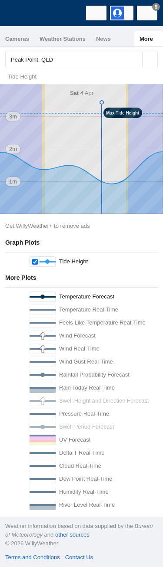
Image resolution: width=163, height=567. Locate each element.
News (103, 39)
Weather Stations (63, 39)
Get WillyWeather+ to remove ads (47, 226)
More (146, 39)
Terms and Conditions (32, 557)
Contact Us (79, 557)
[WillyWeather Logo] (19, 13)
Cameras (17, 39)
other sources (72, 534)
